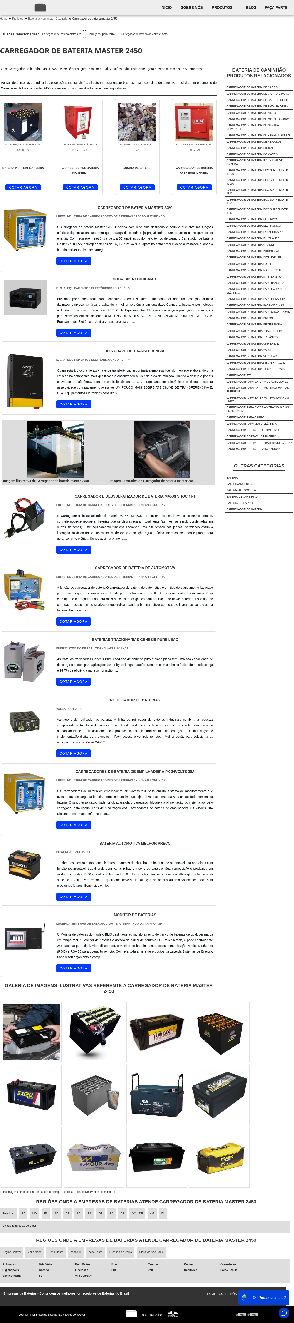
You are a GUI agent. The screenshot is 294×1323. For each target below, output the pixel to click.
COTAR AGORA (23, 187)
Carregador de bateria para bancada (255, 283)
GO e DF (137, 1213)
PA (163, 1213)
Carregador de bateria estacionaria (254, 232)
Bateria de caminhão (242, 496)
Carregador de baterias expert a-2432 (255, 369)
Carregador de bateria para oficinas (255, 305)
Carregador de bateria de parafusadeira (258, 135)
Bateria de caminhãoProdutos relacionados (259, 72)
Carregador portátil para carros (253, 449)
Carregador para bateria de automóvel (257, 381)
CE (123, 1213)
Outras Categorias (259, 465)
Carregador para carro (101, 34)
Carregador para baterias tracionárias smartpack (257, 409)
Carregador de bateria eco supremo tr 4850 (257, 201)
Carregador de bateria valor (249, 350)
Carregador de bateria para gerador (255, 299)
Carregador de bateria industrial (252, 251)
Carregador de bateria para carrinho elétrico (256, 291)
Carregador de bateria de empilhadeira (257, 106)
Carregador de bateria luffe (249, 264)
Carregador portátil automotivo (252, 430)
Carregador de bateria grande (250, 244)
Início (166, 8)
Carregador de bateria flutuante (252, 238)
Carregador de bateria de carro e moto (144, 34)
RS (90, 1213)
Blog (251, 8)
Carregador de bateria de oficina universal (252, 127)
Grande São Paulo (120, 1252)
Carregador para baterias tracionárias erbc (257, 399)
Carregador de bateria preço (249, 318)
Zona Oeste (56, 1252)
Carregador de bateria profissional (254, 324)
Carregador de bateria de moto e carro (257, 119)
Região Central (11, 1252)
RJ (23, 1213)
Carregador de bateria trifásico (252, 337)
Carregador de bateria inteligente (253, 257)
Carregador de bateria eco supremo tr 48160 (257, 182)
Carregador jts (239, 375)
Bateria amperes (239, 484)
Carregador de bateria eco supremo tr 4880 (257, 211)
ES (46, 1213)
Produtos (222, 8)
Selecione (8, 1213)
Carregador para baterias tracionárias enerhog (257, 389)
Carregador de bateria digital (250, 148)
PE (101, 1213)
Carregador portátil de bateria (251, 436)
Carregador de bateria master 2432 (254, 270)
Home (211, 1294)
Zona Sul (75, 1252)
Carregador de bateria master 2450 (254, 276)
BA (112, 1213)
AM (152, 1213)
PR (68, 1213)
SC (79, 1213)
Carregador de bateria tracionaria (254, 331)
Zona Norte (35, 1252)
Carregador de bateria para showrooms (258, 311)
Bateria (232, 477)
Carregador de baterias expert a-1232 (255, 362)
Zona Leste (95, 1252)
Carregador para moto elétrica (251, 423)
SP (57, 1213)
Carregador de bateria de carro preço (257, 100)
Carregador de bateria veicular (251, 356)
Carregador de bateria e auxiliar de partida (254, 162)
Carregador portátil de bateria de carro (259, 442)
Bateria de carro (239, 503)
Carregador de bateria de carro (252, 87)
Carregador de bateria (244, 509)
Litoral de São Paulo (151, 1252)
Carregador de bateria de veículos (254, 141)
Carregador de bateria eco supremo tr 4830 (257, 191)
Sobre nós (192, 8)
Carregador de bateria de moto (251, 112)
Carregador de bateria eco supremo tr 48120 (257, 172)
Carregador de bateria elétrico (251, 219)
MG (34, 1213)
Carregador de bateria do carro (252, 154)
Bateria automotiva (241, 490)
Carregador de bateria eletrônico (62, 34)
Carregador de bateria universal (252, 343)
